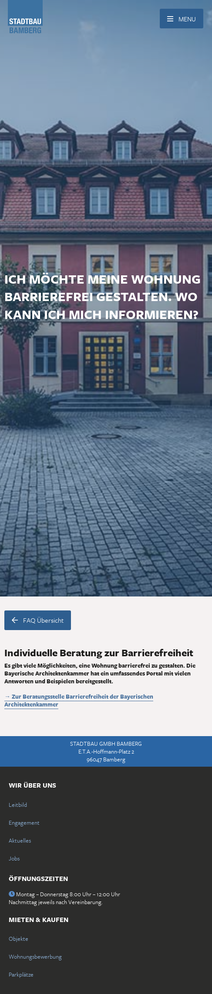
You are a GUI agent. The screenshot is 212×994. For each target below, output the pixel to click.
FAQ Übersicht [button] (38, 620)
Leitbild (18, 804)
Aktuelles (20, 840)
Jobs (14, 858)
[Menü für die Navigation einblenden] (181, 18)
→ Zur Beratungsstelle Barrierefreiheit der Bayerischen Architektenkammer (78, 700)
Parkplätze (21, 974)
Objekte (18, 938)
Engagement (24, 822)
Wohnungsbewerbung (35, 956)
